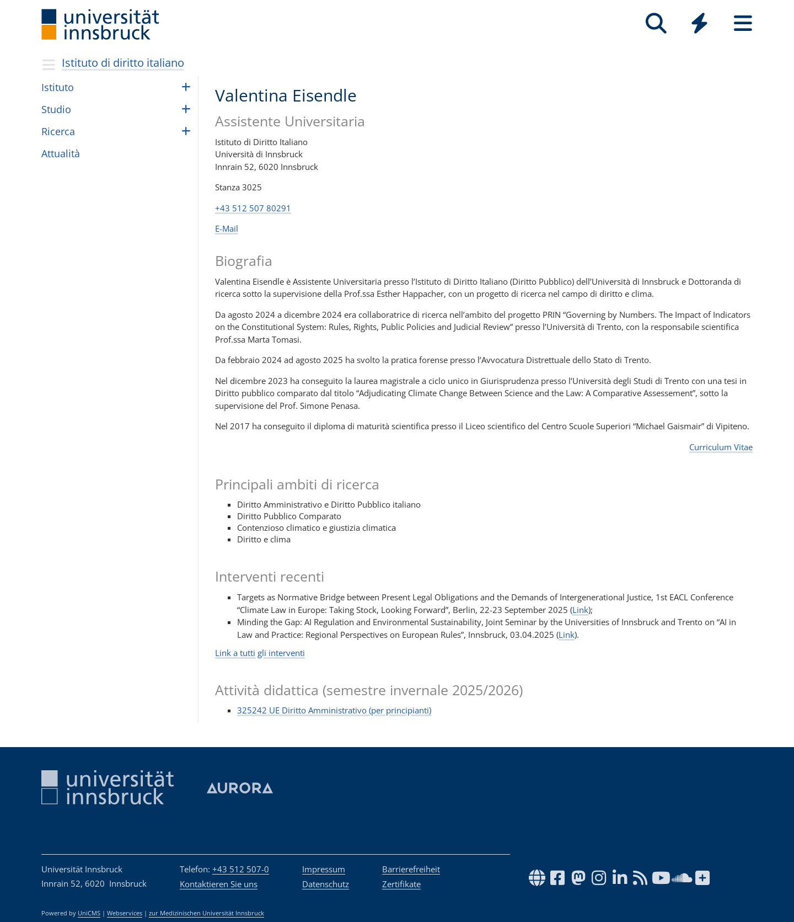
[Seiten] (743, 23)
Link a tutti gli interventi (260, 652)
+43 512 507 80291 (253, 208)
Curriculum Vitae (721, 446)
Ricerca (58, 131)
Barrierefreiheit (411, 869)
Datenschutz (325, 883)
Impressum (323, 869)
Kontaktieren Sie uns (218, 883)
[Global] (699, 24)
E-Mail (226, 228)
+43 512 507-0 (240, 869)
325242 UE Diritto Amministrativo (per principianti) (334, 710)
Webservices (124, 913)
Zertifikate (401, 883)
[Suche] (656, 23)
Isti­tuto (57, 87)
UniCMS (89, 913)
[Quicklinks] (699, 23)
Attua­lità (60, 153)
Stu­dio (56, 109)
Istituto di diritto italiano (123, 62)
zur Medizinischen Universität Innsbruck (206, 913)
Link (580, 609)
